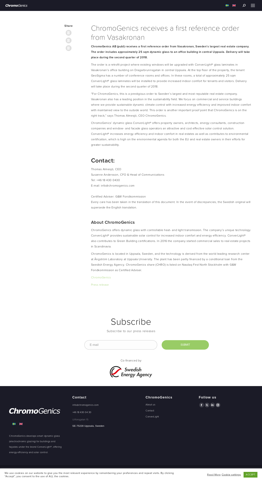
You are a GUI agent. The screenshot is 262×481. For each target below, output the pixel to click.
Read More (214, 474)
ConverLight (152, 416)
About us (150, 404)
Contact (150, 410)
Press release (100, 285)
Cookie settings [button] (231, 474)
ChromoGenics (101, 277)
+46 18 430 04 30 (81, 412)
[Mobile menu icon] (253, 5)
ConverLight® (44, 446)
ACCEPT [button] (250, 474)
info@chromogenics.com (85, 405)
